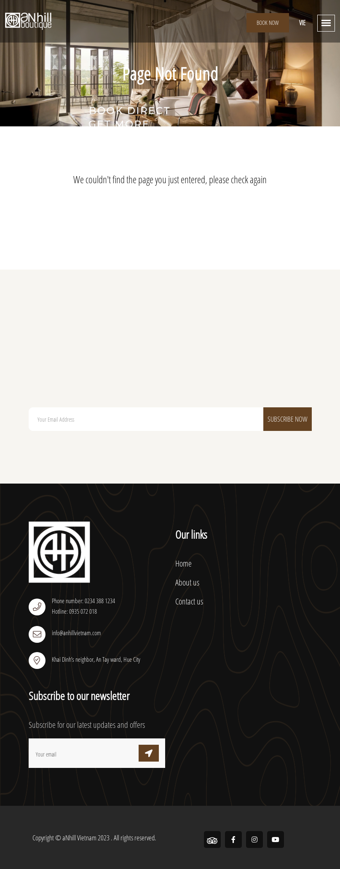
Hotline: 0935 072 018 (74, 611)
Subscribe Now (288, 419)
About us (187, 582)
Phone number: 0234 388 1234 (83, 600)
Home (183, 563)
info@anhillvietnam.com (76, 632)
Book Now (268, 23)
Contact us (189, 601)
